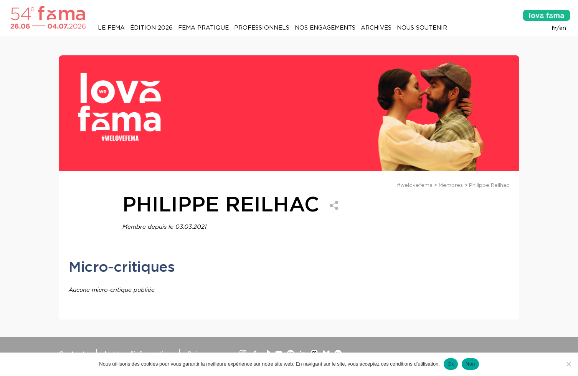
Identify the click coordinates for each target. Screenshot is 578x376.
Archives (376, 27)
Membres (451, 185)
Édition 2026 (151, 27)
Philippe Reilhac (489, 185)
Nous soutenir (422, 27)
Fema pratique (203, 27)
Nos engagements (325, 27)
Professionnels (261, 27)
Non (470, 364)
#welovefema (415, 185)
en (562, 28)
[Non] (568, 364)
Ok (451, 364)
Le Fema (111, 27)
